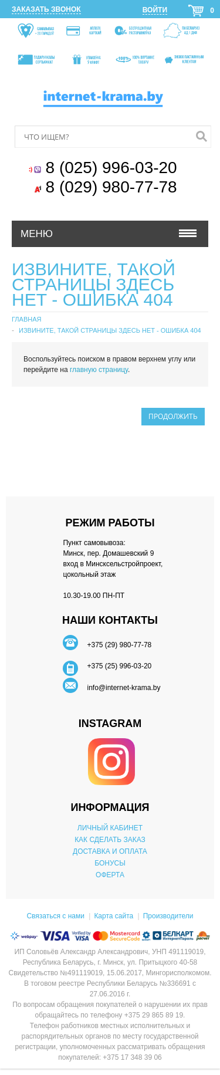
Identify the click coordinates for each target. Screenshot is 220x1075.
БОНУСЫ (110, 863)
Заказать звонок (46, 9)
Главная (26, 319)
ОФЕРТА (110, 875)
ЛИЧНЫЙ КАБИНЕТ (110, 828)
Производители (168, 916)
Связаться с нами (55, 916)
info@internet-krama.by (123, 688)
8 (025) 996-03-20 (114, 167)
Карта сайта (113, 916)
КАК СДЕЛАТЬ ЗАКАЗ (110, 840)
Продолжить (173, 416)
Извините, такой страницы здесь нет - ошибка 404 (110, 330)
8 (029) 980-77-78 (114, 187)
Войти (155, 10)
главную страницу (99, 370)
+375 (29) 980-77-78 (119, 645)
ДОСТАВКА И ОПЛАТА (110, 851)
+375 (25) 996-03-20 (119, 666)
